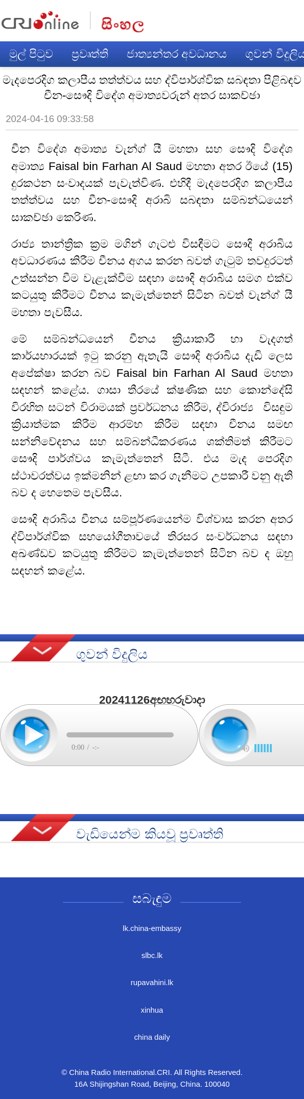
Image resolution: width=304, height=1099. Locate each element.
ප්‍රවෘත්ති (90, 53)
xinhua (152, 1010)
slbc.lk (152, 955)
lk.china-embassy (152, 928)
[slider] (263, 748)
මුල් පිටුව (31, 53)
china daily (152, 1037)
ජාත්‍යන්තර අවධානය (177, 53)
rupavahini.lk (152, 982)
